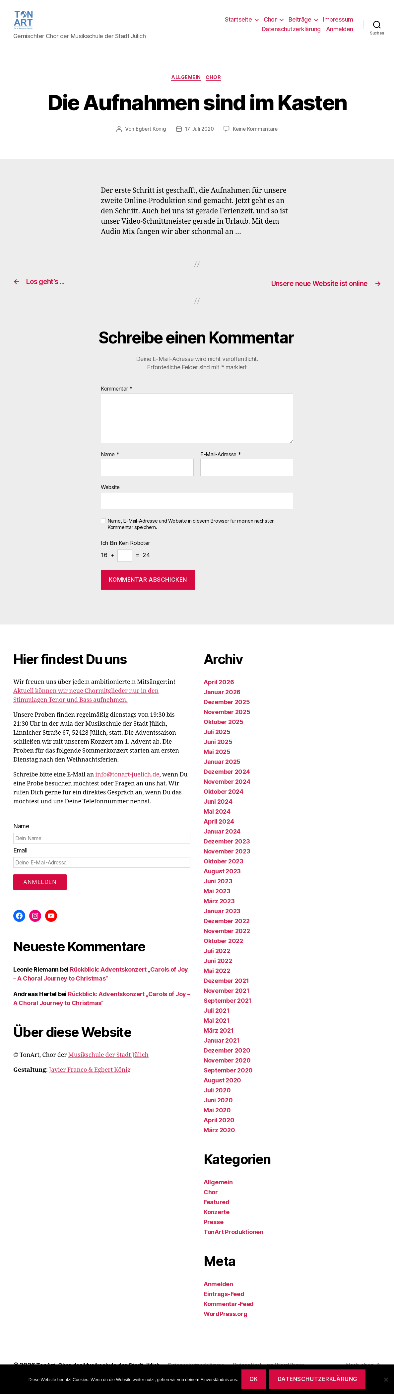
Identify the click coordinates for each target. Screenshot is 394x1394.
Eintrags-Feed (224, 1304)
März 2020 (219, 1140)
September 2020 (228, 1080)
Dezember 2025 (227, 712)
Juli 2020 (217, 1100)
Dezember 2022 (227, 931)
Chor (270, 24)
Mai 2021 (217, 1030)
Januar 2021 (221, 1050)
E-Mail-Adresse (220, 465)
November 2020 (227, 1070)
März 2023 (219, 911)
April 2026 (219, 692)
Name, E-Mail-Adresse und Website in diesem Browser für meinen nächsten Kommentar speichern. (191, 535)
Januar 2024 (222, 841)
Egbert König (149, 140)
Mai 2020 (217, 1120)
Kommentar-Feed (229, 1314)
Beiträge (300, 24)
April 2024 (219, 831)
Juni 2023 (218, 891)
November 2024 (227, 791)
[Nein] (385, 1379)
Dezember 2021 (226, 991)
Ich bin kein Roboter (125, 554)
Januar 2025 (222, 772)
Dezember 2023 (227, 851)
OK (253, 1379)
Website (110, 497)
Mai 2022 (217, 981)
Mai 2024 (217, 821)
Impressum (338, 24)
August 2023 (222, 881)
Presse (213, 1232)
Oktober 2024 (223, 801)
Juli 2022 (217, 961)
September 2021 (227, 1010)
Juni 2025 (218, 752)
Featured (217, 1212)
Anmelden (339, 34)
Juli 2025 (217, 742)
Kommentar (116, 400)
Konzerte (217, 1222)
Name (110, 465)
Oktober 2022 (223, 951)
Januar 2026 (222, 702)
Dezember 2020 (227, 1060)
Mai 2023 (217, 901)
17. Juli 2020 (199, 140)
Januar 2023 (222, 921)
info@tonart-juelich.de (127, 785)
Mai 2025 (217, 762)
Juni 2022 (218, 971)
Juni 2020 (218, 1110)
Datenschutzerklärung (291, 34)
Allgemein (185, 88)
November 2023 (227, 861)
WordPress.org (225, 1324)
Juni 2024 (218, 811)
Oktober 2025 (223, 732)
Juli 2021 (217, 1020)
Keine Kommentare (257, 140)
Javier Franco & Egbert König (90, 1080)
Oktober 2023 (223, 871)
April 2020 (219, 1130)
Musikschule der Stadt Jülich (108, 1065)
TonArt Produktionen (233, 1242)
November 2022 (227, 941)
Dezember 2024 (227, 781)
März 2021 (219, 1040)
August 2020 (222, 1090)
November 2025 (227, 722)
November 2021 (226, 1000)
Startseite (238, 24)
